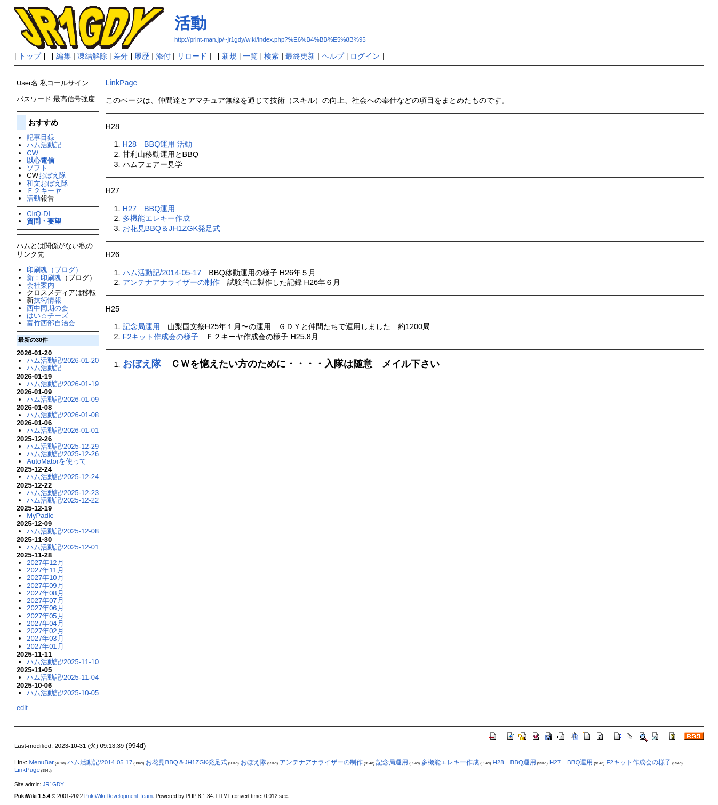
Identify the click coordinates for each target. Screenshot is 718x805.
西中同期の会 (47, 308)
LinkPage (122, 82)
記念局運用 (141, 326)
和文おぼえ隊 (47, 183)
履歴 (141, 56)
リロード (192, 56)
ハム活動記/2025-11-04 (63, 677)
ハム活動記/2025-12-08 (63, 531)
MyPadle (40, 516)
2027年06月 (45, 608)
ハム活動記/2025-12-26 (63, 454)
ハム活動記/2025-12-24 (63, 477)
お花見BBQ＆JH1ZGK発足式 (172, 228)
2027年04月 (45, 623)
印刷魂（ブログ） (54, 270)
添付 (163, 56)
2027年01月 (45, 646)
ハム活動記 (44, 145)
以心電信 (40, 160)
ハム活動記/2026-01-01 (63, 430)
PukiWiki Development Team (118, 796)
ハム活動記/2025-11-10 (63, 662)
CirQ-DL (39, 214)
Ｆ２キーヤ (44, 191)
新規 (229, 56)
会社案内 (40, 285)
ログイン (365, 56)
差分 (120, 56)
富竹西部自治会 (51, 323)
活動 (190, 23)
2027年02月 (45, 631)
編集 (63, 56)
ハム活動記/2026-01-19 (63, 384)
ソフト (37, 168)
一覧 (250, 56)
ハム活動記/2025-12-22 (63, 500)
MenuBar (41, 762)
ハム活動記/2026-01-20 (63, 360)
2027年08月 (45, 593)
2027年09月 (45, 585)
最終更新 (300, 56)
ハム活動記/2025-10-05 (63, 693)
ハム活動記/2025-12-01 (63, 547)
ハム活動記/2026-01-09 (63, 399)
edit (22, 708)
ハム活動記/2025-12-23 (63, 493)
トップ (30, 56)
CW (32, 153)
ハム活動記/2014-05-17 (162, 272)
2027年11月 (45, 570)
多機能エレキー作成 (156, 218)
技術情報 (47, 300)
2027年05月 (45, 616)
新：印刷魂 (44, 278)
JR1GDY (53, 784)
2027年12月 (45, 563)
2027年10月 (45, 577)
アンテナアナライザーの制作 (171, 282)
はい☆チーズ (47, 316)
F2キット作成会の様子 (161, 336)
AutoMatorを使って (56, 461)
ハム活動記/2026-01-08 (63, 415)
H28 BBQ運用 (149, 144)
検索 (271, 56)
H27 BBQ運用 (149, 208)
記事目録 (40, 137)
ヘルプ (333, 56)
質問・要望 (44, 221)
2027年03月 (45, 638)
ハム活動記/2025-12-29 (63, 446)
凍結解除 (92, 56)
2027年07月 (45, 600)
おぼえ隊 (142, 363)
